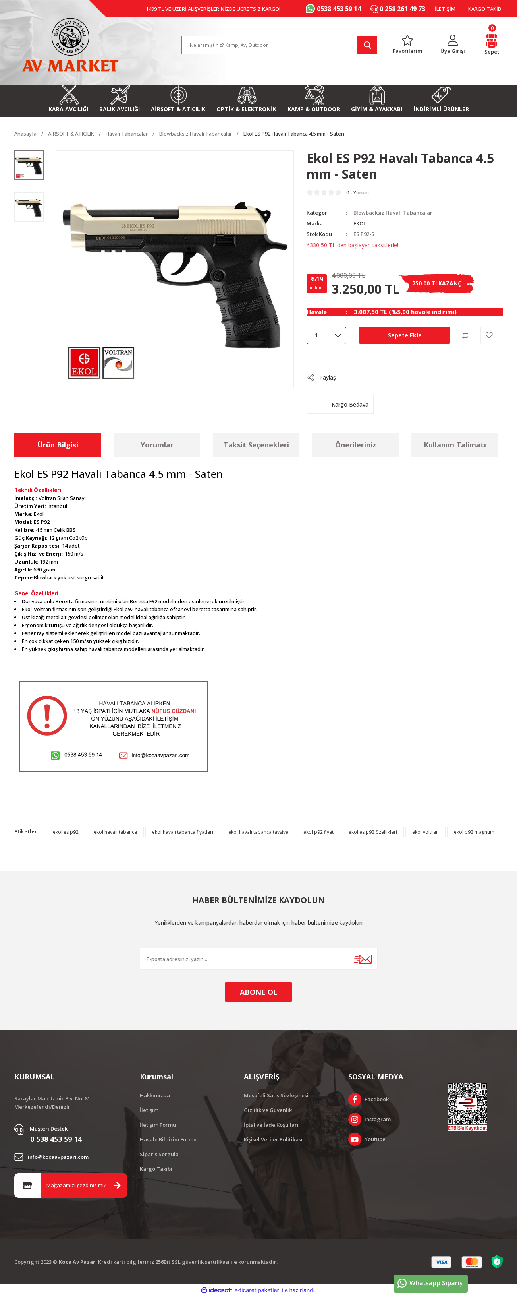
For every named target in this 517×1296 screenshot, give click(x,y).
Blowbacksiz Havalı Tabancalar (392, 212)
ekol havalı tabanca (115, 832)
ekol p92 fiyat (318, 832)
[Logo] (70, 44)
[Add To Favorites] (489, 335)
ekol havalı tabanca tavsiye (258, 832)
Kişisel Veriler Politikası (273, 1139)
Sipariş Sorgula (159, 1154)
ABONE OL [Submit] (259, 992)
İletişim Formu (158, 1124)
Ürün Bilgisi (57, 444)
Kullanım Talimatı (455, 444)
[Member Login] (453, 45)
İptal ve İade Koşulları (271, 1124)
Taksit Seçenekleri (256, 444)
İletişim (149, 1110)
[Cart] (491, 45)
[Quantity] (326, 335)
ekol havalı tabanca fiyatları (182, 832)
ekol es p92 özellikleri (373, 832)
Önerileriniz (355, 444)
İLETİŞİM (445, 8)
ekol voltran (425, 832)
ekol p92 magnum (474, 832)
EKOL (359, 223)
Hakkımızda (155, 1095)
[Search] (279, 45)
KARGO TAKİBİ (485, 8)
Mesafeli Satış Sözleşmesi (276, 1095)
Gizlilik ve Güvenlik (268, 1110)
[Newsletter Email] (259, 959)
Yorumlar (157, 444)
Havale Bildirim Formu (168, 1139)
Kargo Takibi (156, 1168)
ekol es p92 (66, 832)
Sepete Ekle (405, 335)
